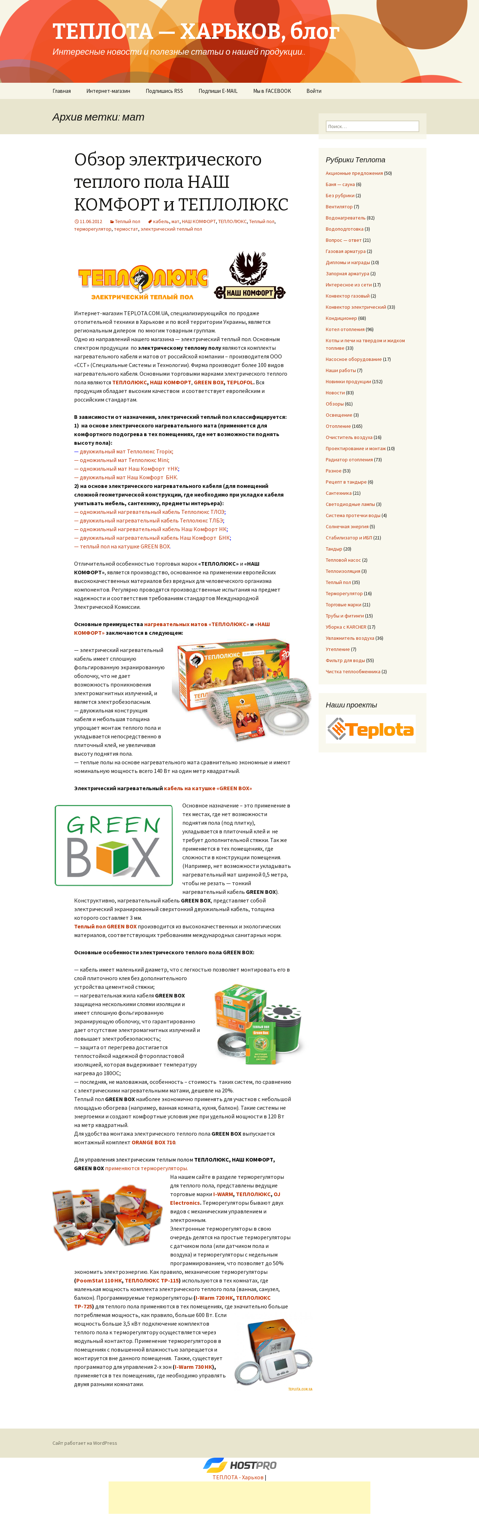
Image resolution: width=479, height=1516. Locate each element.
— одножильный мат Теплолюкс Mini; (121, 459)
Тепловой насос (343, 560)
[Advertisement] (239, 1497)
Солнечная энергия (347, 526)
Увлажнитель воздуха (350, 638)
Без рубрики (340, 195)
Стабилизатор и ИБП (349, 537)
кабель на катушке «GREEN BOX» (208, 788)
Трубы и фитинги (345, 615)
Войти (313, 90)
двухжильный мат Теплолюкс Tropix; (126, 451)
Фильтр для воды (345, 660)
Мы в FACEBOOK (272, 90)
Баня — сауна (340, 184)
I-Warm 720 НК (214, 1297)
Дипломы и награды (348, 262)
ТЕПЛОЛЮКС (232, 221)
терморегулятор (92, 229)
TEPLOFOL (240, 382)
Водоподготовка (345, 229)
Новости (335, 392)
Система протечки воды (353, 515)
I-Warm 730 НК (193, 1366)
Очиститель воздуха (349, 437)
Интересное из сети (349, 284)
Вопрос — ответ (344, 240)
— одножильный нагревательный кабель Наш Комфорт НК (150, 529)
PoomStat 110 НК (99, 1280)
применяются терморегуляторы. (146, 1168)
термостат (126, 229)
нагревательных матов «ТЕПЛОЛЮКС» (196, 624)
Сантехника (339, 493)
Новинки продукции (348, 381)
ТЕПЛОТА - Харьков (238, 1477)
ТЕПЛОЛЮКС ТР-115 (152, 1280)
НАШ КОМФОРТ (199, 221)
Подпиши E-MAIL (218, 90)
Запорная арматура (347, 273)
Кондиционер (341, 318)
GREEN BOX (209, 382)
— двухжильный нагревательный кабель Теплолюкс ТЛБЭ (148, 520)
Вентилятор (339, 206)
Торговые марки (343, 604)
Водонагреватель (346, 217)
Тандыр (334, 549)
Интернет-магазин (108, 90)
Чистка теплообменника (353, 671)
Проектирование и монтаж (356, 448)
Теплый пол (127, 221)
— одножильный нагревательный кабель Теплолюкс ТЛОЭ (149, 511)
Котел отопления (345, 329)
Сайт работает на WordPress (85, 1443)
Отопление (338, 426)
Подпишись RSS (164, 90)
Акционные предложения (354, 173)
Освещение (339, 415)
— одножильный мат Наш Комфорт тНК (126, 468)
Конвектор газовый (348, 296)
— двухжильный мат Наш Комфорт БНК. (126, 477)
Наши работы (341, 370)
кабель (161, 221)
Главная (62, 90)
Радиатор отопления (349, 459)
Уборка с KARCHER (346, 627)
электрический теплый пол (171, 229)
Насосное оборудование (354, 359)
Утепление (338, 649)
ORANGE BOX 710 (153, 1142)
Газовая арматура (346, 251)
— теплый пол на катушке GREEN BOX (122, 546)
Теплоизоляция (343, 571)
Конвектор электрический (356, 307)
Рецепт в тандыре (346, 482)
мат (175, 221)
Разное (334, 470)
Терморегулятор (344, 593)
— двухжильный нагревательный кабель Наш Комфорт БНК (152, 537)
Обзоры (335, 404)
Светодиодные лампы (350, 504)
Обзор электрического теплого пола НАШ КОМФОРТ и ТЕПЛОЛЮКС (181, 182)
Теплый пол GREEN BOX (105, 926)
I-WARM (223, 1194)
